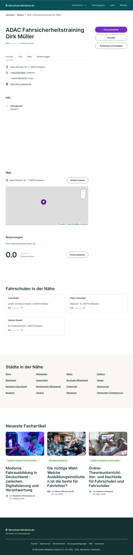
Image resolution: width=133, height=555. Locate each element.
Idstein (100, 380)
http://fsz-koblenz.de (20, 84)
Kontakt (34, 544)
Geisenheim (42, 380)
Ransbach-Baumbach (16, 386)
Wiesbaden (41, 374)
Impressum (99, 544)
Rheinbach (11, 380)
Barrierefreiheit (59, 544)
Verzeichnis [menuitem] (77, 5)
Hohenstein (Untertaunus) (110, 393)
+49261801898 (17, 72)
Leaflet (61, 224)
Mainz (69, 374)
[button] (43, 202)
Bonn (8, 374)
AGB (90, 544)
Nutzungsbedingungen (77, 544)
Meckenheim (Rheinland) (48, 386)
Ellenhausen (103, 386)
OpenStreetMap (73, 224)
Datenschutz (45, 544)
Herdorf (40, 393)
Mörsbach (71, 393)
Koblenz (20, 15)
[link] (35, 303)
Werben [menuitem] (123, 5)
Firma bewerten (77, 254)
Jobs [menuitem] (112, 5)
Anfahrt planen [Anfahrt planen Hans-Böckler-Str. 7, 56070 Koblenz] (77, 180)
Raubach (10, 393)
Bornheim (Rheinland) (77, 380)
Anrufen (111, 37)
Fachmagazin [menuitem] (98, 5)
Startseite (10, 15)
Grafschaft (71, 386)
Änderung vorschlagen (111, 45)
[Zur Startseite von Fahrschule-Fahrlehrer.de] (20, 5)
